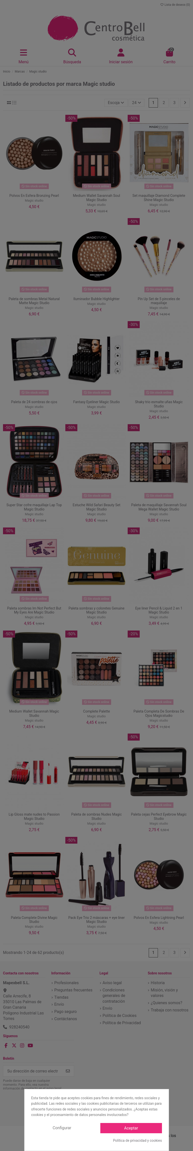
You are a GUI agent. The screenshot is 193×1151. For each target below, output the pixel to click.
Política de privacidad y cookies (137, 1140)
